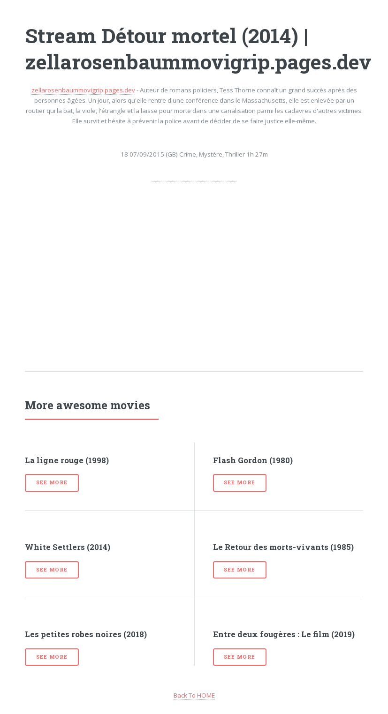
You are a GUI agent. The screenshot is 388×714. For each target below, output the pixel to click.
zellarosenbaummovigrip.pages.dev (83, 90)
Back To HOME (194, 695)
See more (51, 482)
